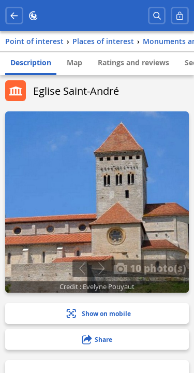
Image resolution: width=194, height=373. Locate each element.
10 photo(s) (149, 268)
